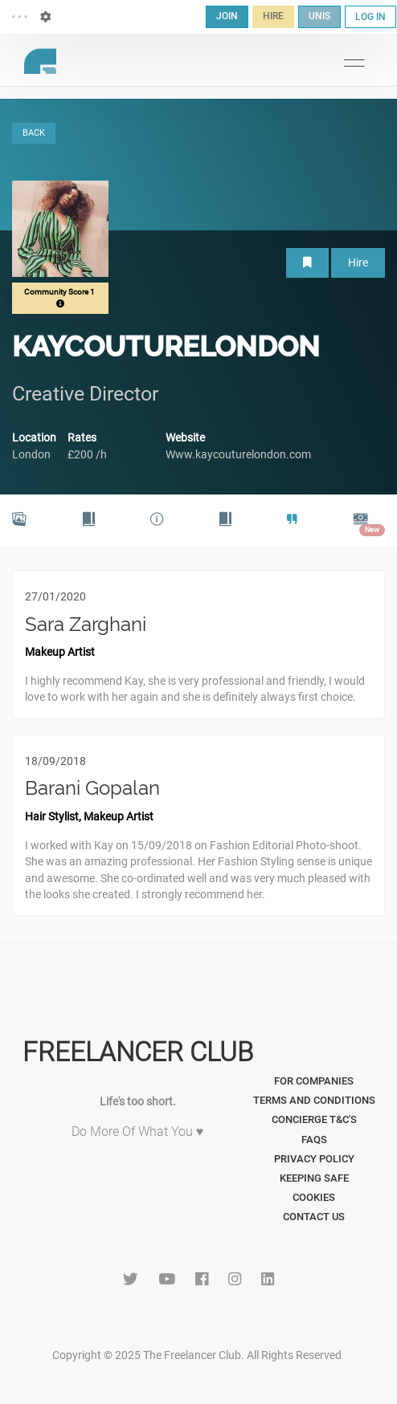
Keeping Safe (314, 1178)
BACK (34, 133)
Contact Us (314, 1217)
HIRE (273, 16)
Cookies (314, 1197)
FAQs (314, 1139)
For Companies (314, 1081)
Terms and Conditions (314, 1100)
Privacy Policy (314, 1159)
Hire (358, 262)
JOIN (227, 16)
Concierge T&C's (314, 1119)
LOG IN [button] (370, 16)
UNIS (319, 16)
